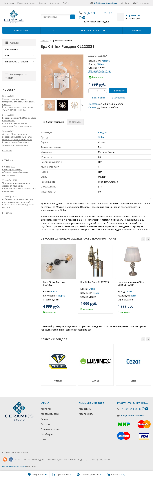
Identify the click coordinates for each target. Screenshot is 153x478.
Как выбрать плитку (12, 169)
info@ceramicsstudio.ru (105, 3)
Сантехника (21, 30)
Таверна (60, 295)
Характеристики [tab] (53, 121)
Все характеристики (99, 70)
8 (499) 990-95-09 (98, 12)
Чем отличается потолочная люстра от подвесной (16, 184)
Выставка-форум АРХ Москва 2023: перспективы (19, 119)
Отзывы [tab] (75, 121)
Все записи (7, 150)
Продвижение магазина (14, 466)
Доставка (54, 3)
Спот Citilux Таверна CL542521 (54, 283)
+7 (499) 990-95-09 (130, 408)
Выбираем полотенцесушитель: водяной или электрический (18, 200)
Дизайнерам (47, 434)
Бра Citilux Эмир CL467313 (94, 282)
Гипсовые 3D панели (92, 30)
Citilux (100, 64)
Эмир (96, 292)
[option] (50, 105)
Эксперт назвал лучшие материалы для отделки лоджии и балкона (18, 102)
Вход (125, 3)
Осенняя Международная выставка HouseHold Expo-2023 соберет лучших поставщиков (17, 137)
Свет (51, 30)
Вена (133, 295)
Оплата (42, 3)
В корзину (117, 90)
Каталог (12, 42)
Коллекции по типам (16, 76)
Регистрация (141, 3)
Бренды (136, 30)
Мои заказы (85, 408)
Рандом (106, 60)
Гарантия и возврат (51, 429)
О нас (43, 439)
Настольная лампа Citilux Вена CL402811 (131, 283)
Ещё (66, 3)
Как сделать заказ (26, 3)
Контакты (9, 3)
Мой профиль (86, 413)
